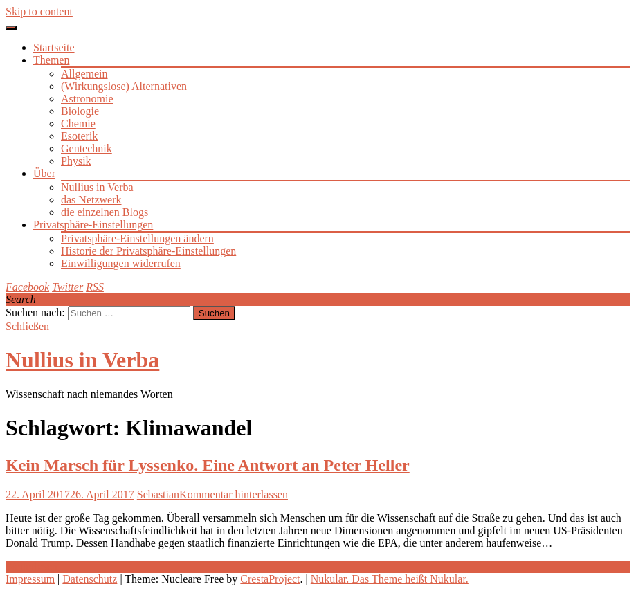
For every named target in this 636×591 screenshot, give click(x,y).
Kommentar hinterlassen (233, 494)
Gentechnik (86, 148)
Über (44, 173)
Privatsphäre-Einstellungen (93, 224)
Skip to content (39, 11)
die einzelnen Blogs (104, 212)
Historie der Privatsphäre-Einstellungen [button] (148, 251)
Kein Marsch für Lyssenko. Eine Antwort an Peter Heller (208, 465)
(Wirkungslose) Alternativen (124, 86)
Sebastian (158, 494)
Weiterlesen (31, 566)
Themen (51, 60)
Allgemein (84, 74)
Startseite (54, 47)
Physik (76, 161)
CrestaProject (270, 579)
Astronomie (87, 98)
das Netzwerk (91, 200)
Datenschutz (89, 579)
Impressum (30, 579)
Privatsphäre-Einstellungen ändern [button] (137, 238)
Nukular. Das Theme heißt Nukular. (390, 579)
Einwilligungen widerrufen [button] (121, 263)
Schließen (27, 326)
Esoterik (79, 136)
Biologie (80, 111)
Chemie (78, 123)
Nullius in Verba (97, 187)
